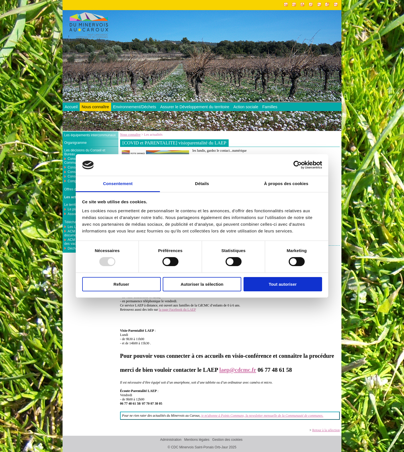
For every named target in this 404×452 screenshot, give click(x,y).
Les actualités (75, 197)
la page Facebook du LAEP (177, 310)
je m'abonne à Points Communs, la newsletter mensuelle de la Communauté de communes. (262, 416)
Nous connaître (95, 107)
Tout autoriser (283, 284)
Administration (171, 440)
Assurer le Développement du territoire (194, 107)
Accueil (71, 107)
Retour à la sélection (326, 430)
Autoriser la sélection (202, 284)
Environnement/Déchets (134, 107)
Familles (269, 107)
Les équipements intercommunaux (90, 135)
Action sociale (245, 107)
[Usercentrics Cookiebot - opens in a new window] (297, 165)
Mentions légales (196, 440)
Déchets (74, 248)
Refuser (121, 284)
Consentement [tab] (117, 183)
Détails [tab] (202, 183)
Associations (77, 214)
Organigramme (75, 143)
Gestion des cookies (227, 440)
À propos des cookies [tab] (286, 183)
